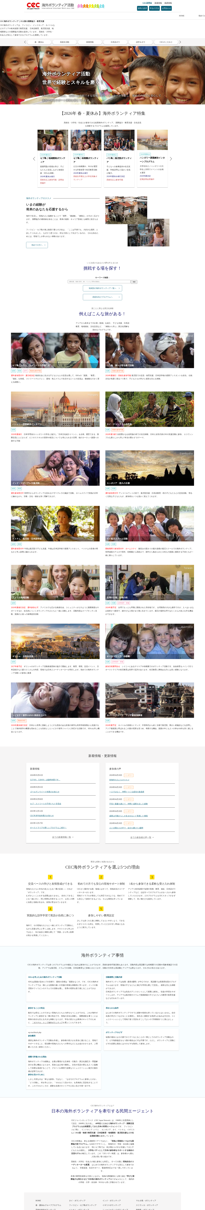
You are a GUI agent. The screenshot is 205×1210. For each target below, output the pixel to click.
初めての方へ (69, 16)
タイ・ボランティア (77, 1201)
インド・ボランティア (111, 1201)
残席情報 (168, 3)
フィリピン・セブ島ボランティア (82, 1205)
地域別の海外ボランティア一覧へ (102, 288)
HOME (46, 16)
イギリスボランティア (111, 1205)
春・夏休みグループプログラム (48, 1205)
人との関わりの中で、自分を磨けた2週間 (126, 828)
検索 (134, 282)
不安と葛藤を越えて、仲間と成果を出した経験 (128, 804)
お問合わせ (166, 8)
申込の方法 (154, 8)
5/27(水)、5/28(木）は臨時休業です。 (45, 780)
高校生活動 (64, 42)
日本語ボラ (115, 42)
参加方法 (113, 16)
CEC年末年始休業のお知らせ (42, 816)
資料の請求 (142, 8)
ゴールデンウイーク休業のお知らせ (44, 792)
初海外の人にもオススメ (119, 780)
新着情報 (158, 3)
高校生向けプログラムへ (102, 297)
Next (179, 42)
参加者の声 (136, 16)
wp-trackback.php (34, 1032)
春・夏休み (39, 42)
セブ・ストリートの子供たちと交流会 (45, 804)
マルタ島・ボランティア (146, 1201)
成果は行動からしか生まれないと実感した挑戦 (128, 816)
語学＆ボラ (140, 42)
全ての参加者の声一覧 (140, 837)
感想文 (158, 16)
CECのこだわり (166, 42)
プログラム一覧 (91, 16)
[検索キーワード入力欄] (99, 281)
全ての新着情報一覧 (61, 837)
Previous (25, 42)
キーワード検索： (102, 278)
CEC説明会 (147, 3)
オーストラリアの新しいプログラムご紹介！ (48, 828)
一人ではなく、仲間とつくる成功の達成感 (126, 792)
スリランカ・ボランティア (147, 1205)
